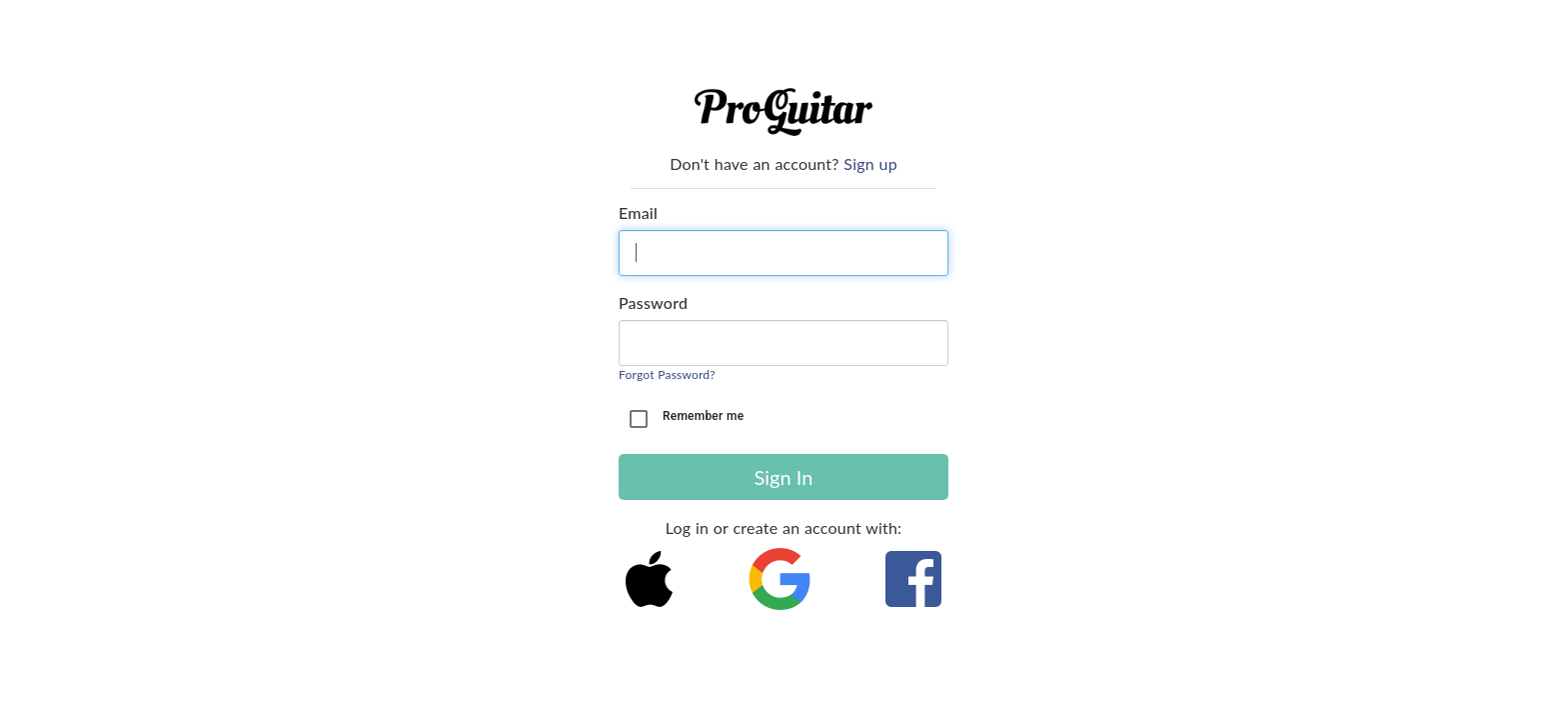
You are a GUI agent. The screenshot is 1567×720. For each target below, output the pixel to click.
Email (638, 212)
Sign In (784, 477)
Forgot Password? (667, 374)
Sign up (869, 163)
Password (653, 302)
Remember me (703, 416)
